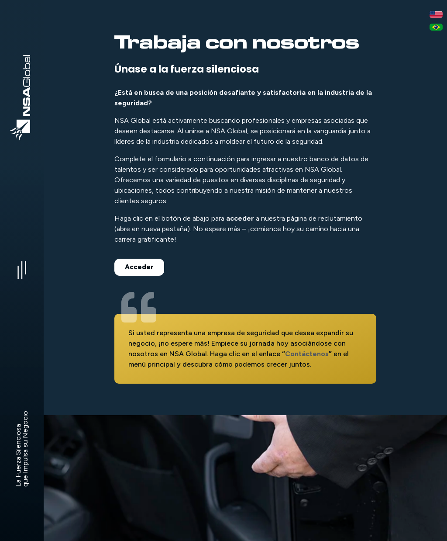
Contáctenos (307, 354)
